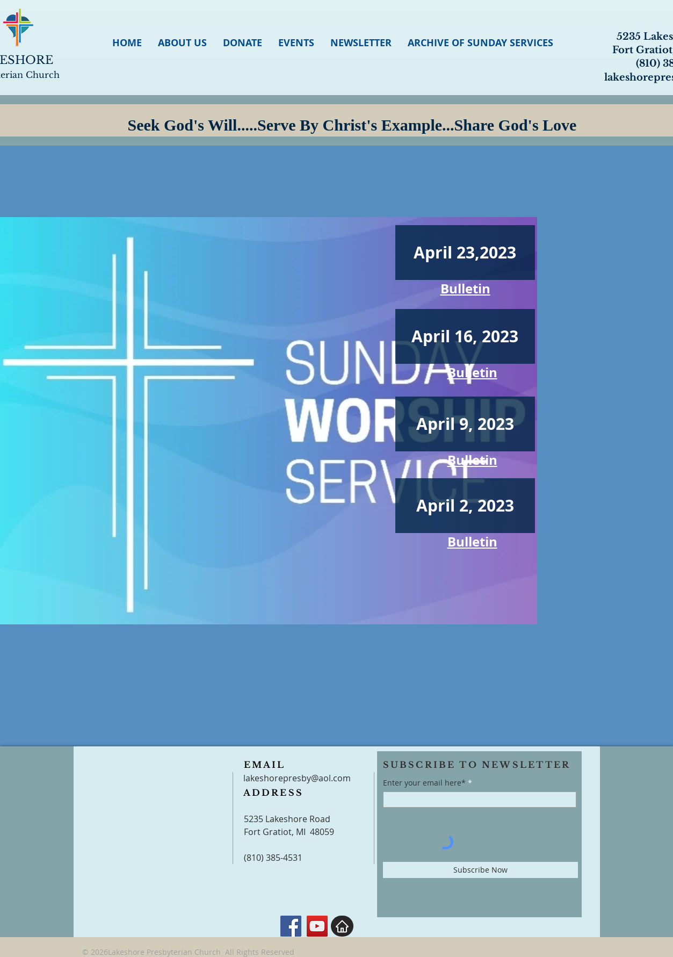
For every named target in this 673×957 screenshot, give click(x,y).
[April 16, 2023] (465, 336)
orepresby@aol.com (310, 778)
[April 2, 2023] (465, 505)
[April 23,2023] (465, 252)
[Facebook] (290, 926)
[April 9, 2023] (465, 424)
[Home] (342, 926)
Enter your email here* (424, 783)
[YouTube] (317, 926)
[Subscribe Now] (480, 870)
